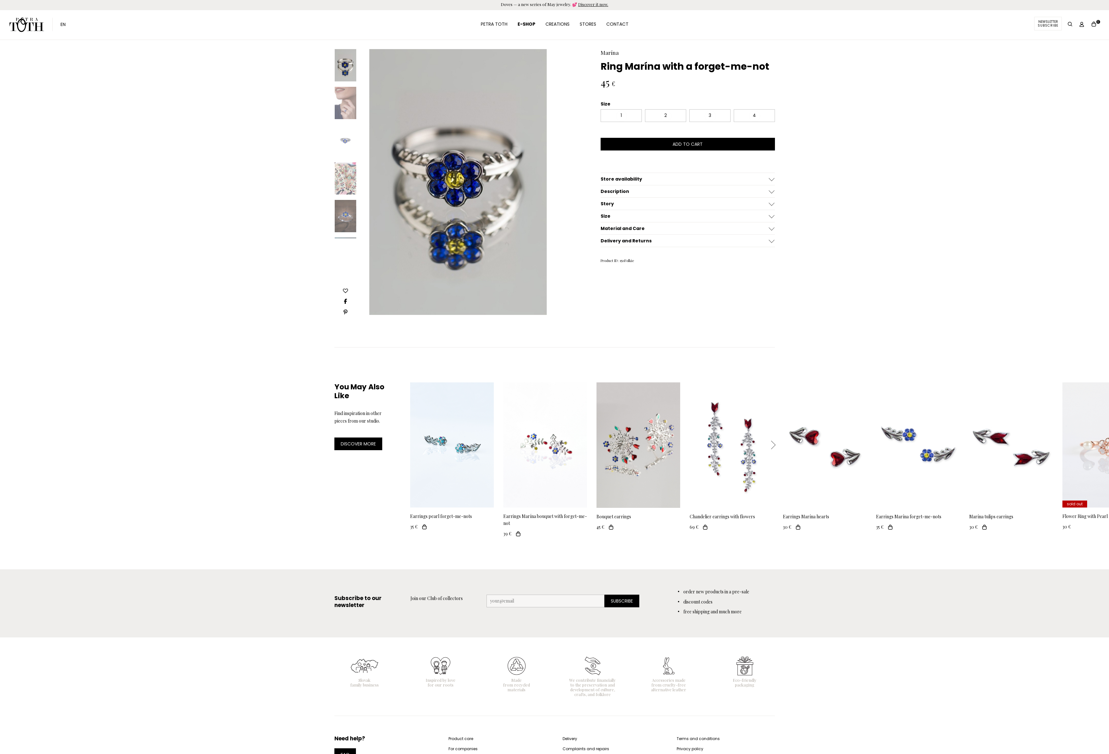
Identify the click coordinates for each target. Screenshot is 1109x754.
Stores (588, 24)
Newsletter (1048, 23)
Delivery (570, 738)
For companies (463, 748)
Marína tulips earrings (991, 517)
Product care (460, 738)
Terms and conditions (698, 738)
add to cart (688, 144)
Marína (610, 52)
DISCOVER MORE (358, 444)
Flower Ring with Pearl (1085, 516)
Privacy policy (690, 748)
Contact (617, 24)
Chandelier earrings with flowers (722, 517)
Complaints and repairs (586, 748)
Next (772, 445)
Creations (557, 24)
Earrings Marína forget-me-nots (908, 517)
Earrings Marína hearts (806, 517)
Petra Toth (27, 24)
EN (63, 24)
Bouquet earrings (613, 517)
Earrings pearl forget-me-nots (441, 516)
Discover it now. (593, 4)
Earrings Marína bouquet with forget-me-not (545, 519)
